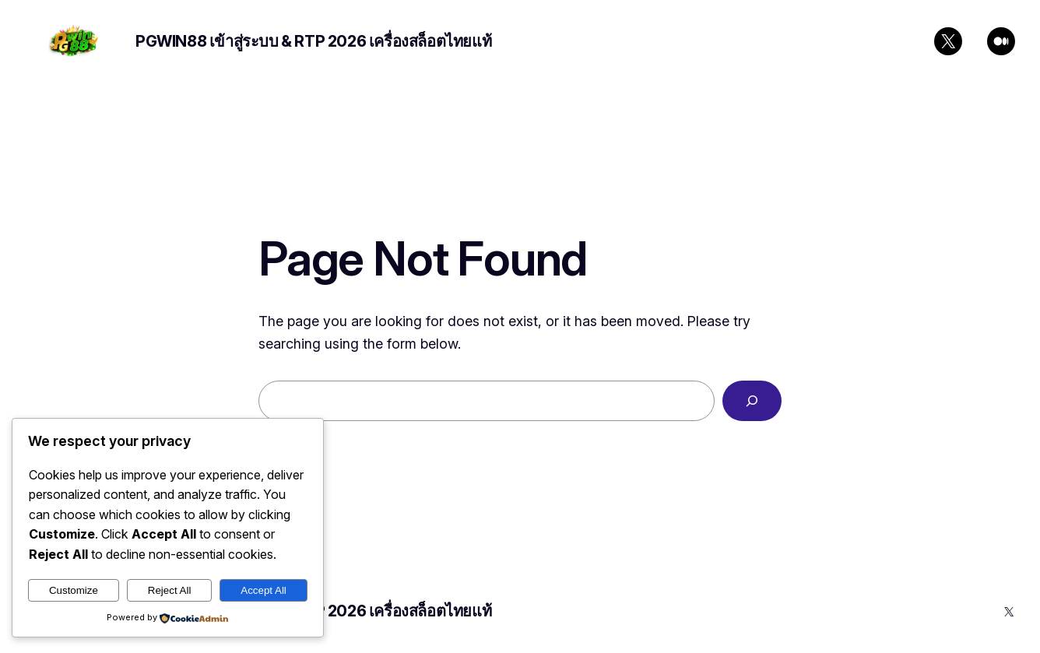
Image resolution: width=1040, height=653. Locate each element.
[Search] (752, 401)
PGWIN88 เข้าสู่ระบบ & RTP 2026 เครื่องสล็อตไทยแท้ (313, 41)
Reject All (169, 590)
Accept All (263, 590)
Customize (73, 590)
